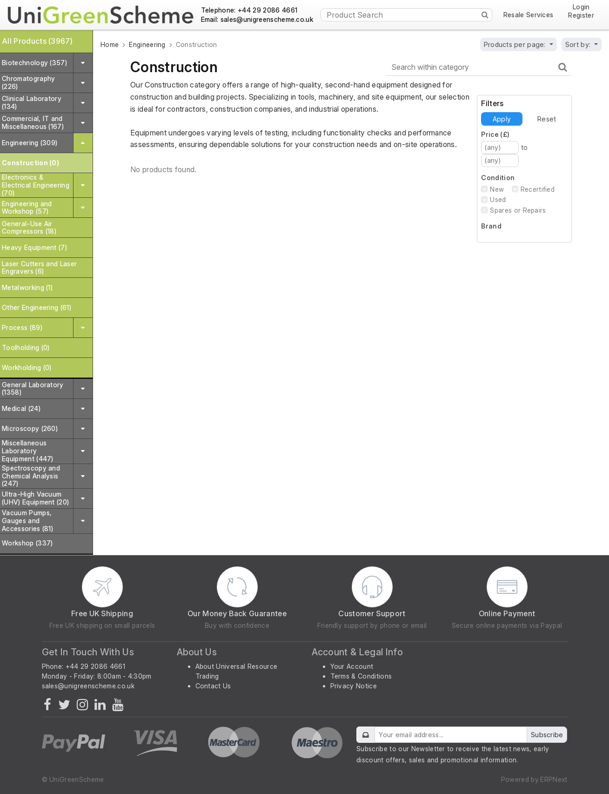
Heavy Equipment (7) (34, 247)
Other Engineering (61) (36, 307)
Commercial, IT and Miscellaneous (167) (33, 122)
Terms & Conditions (361, 676)
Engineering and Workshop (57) (27, 207)
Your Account (352, 666)
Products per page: (516, 44)
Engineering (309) (29, 143)
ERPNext (553, 779)
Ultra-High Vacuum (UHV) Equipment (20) (35, 498)
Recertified (538, 189)
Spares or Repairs (518, 210)
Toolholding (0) (26, 347)
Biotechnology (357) (34, 63)
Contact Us (213, 686)
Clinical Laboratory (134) (31, 102)
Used (498, 199)
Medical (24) (21, 408)
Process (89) (22, 327)
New (497, 189)
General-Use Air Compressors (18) (29, 228)
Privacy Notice (353, 686)
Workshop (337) (27, 543)
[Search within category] (479, 67)
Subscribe (547, 735)
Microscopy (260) (30, 428)
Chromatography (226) (28, 82)
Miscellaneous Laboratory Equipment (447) (28, 451)
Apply (502, 119)
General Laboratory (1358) (33, 389)
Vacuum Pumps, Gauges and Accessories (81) (27, 520)
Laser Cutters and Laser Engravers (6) (39, 268)
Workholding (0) (27, 367)
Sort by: (579, 44)
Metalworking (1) (27, 287)
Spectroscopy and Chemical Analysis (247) (31, 476)
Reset (546, 119)
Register (581, 15)
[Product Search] (406, 14)
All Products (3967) (37, 41)
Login (581, 7)
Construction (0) (30, 163)
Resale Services (528, 15)
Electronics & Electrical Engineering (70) (35, 185)
